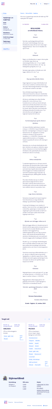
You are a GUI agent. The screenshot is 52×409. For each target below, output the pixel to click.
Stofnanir (29, 405)
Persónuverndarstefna (37, 405)
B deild (24, 386)
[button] (33, 3)
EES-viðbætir (40, 388)
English (46, 405)
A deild (24, 384)
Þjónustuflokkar (18, 402)
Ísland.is (10, 402)
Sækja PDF (6, 48)
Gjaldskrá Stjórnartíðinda (43, 390)
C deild (24, 388)
